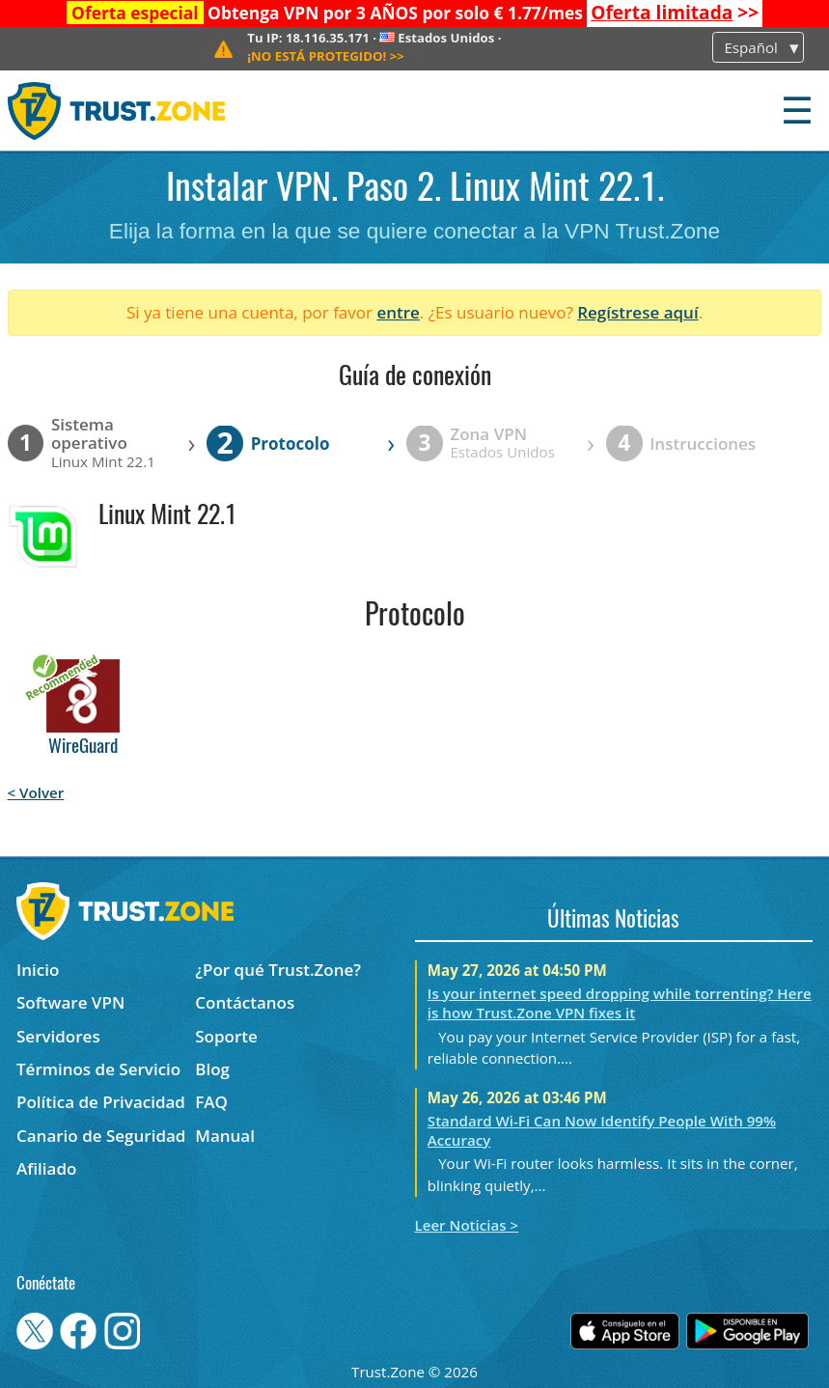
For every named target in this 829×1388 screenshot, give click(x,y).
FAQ (211, 1102)
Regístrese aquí (637, 312)
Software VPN (70, 1002)
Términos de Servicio (98, 1069)
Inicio (37, 969)
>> (675, 12)
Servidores (58, 1036)
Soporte (226, 1036)
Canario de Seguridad (100, 1135)
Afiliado (46, 1168)
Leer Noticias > (467, 1225)
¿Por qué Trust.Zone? (278, 969)
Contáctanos (244, 1002)
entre (397, 312)
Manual (225, 1135)
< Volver (36, 792)
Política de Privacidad (100, 1102)
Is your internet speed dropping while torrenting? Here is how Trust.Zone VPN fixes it (620, 1003)
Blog (212, 1069)
